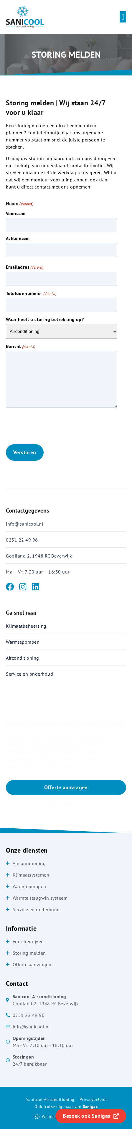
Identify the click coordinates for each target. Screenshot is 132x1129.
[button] (123, 16)
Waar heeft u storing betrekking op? (45, 319)
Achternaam (17, 238)
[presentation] (50, 426)
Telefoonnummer (31, 293)
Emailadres (25, 267)
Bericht (20, 346)
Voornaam (15, 213)
